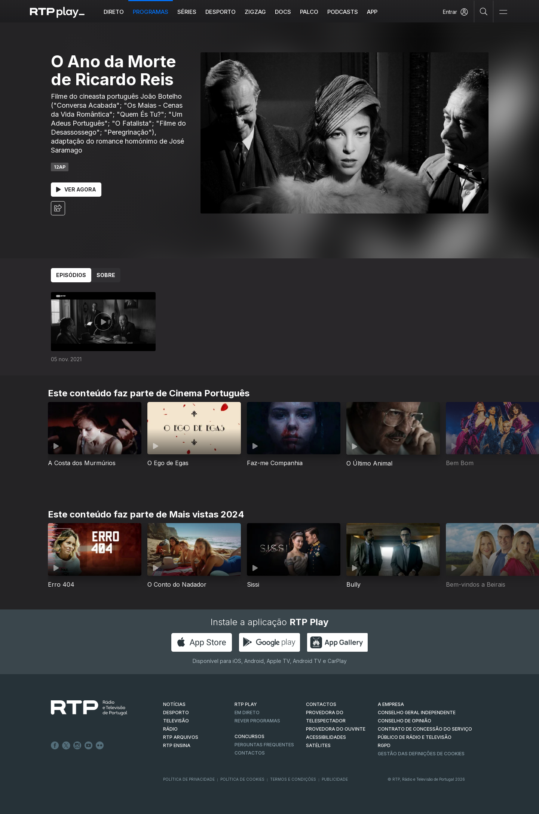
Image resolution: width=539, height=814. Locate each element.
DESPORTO (176, 712)
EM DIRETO (247, 712)
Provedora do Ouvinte (335, 729)
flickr (100, 745)
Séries (186, 11)
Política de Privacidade (189, 779)
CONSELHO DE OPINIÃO (404, 721)
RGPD (384, 745)
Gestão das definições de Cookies (421, 753)
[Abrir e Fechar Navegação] (503, 12)
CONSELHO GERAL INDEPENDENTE (417, 712)
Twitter (66, 745)
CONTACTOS (321, 704)
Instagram (77, 745)
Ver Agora (76, 189)
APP (372, 11)
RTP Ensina (176, 745)
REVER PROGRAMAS (257, 721)
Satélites (318, 745)
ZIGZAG (255, 11)
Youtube (89, 745)
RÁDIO (170, 729)
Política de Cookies (242, 779)
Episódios (71, 275)
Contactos (250, 753)
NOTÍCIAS (174, 704)
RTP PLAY (246, 704)
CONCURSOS (249, 736)
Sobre (106, 275)
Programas (150, 11)
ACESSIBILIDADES (326, 737)
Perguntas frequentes (264, 744)
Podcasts (342, 11)
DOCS (283, 11)
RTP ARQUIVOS (180, 737)
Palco (309, 11)
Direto (114, 11)
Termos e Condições (293, 779)
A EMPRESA (391, 704)
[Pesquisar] (483, 11)
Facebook (55, 745)
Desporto (220, 11)
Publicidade (335, 779)
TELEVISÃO (176, 721)
